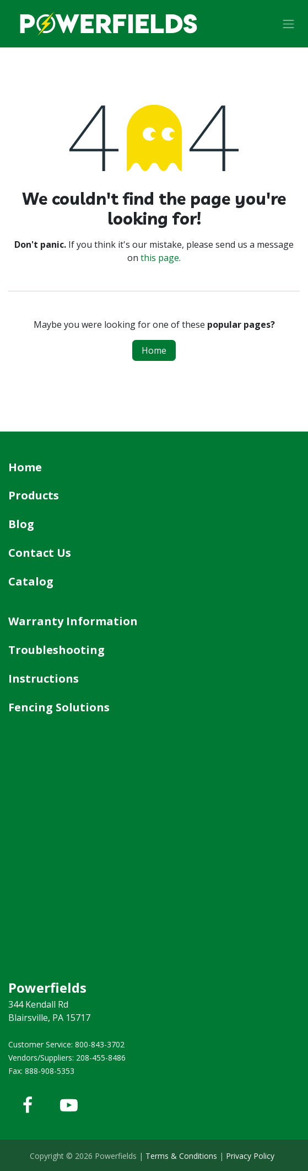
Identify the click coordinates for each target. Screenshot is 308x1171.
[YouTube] (69, 1105)
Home (154, 350)
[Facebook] (27, 1105)
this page (160, 258)
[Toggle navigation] (288, 23)
